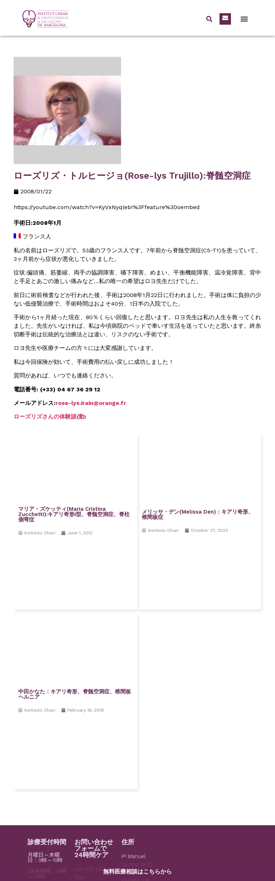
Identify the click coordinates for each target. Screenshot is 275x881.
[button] (244, 19)
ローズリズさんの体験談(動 (49, 416)
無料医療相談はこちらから (137, 871)
